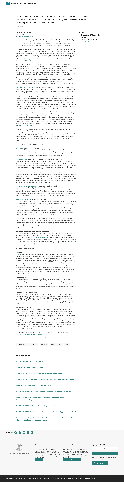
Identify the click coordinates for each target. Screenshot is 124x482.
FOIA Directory (68, 478)
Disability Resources (56, 478)
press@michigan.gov (28, 36)
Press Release (56, 344)
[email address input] (105, 448)
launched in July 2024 (25, 125)
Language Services (89, 478)
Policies (38, 478)
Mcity (51, 201)
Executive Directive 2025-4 (24, 87)
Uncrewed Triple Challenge (41, 237)
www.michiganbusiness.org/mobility (30, 334)
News (17, 9)
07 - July (44, 344)
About (9, 9)
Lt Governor (60, 9)
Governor (34, 344)
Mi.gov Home (30, 478)
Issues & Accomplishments (32, 9)
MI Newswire (21, 344)
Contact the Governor (74, 9)
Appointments (48, 9)
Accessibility (46, 478)
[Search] (117, 4)
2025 (67, 344)
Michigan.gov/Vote (99, 463)
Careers (39, 460)
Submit (104, 454)
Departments (78, 478)
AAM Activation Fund (29, 61)
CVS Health (19, 254)
